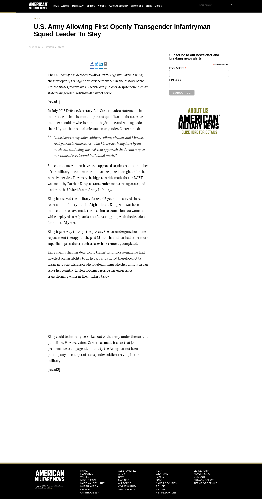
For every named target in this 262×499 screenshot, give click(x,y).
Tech (159, 470)
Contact (199, 477)
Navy (121, 477)
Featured (86, 473)
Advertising (202, 473)
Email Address (177, 68)
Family (160, 477)
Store (149, 6)
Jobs (159, 480)
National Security (118, 6)
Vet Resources (166, 492)
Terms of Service (205, 483)
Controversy (89, 492)
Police (160, 486)
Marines (123, 480)
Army (37, 18)
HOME (84, 470)
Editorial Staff (55, 47)
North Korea (89, 486)
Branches (136, 6)
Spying (160, 489)
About (64, 6)
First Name (175, 80)
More (157, 6)
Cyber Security (166, 483)
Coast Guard (127, 486)
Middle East (88, 480)
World (101, 6)
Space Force (126, 489)
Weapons (162, 473)
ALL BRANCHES (127, 470)
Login (51, 488)
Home (56, 6)
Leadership (201, 470)
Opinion (91, 6)
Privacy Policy (204, 480)
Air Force (124, 483)
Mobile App (78, 6)
